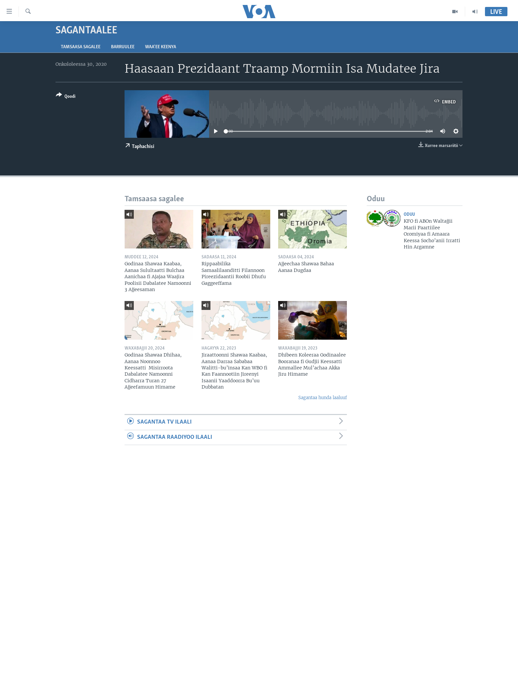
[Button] (65, 97)
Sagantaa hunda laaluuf (322, 397)
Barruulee (122, 47)
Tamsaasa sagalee (80, 47)
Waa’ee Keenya (160, 47)
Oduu (409, 214)
